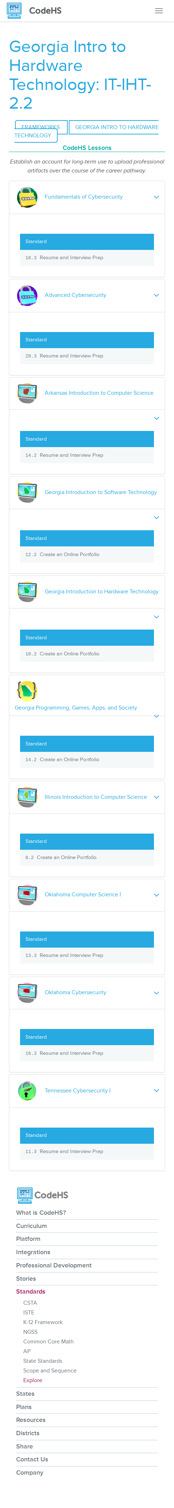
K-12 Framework (43, 1322)
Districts (28, 1433)
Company (29, 1472)
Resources (31, 1420)
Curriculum (31, 1226)
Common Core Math (48, 1341)
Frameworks (41, 127)
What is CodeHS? (41, 1213)
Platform (28, 1239)
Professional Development (54, 1265)
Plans (24, 1407)
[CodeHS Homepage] (37, 11)
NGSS (30, 1332)
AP (26, 1351)
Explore (32, 1380)
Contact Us (32, 1459)
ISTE (28, 1312)
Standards (30, 1291)
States (25, 1394)
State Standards (42, 1361)
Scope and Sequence (50, 1370)
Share (24, 1446)
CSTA (30, 1303)
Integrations (33, 1252)
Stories (26, 1278)
